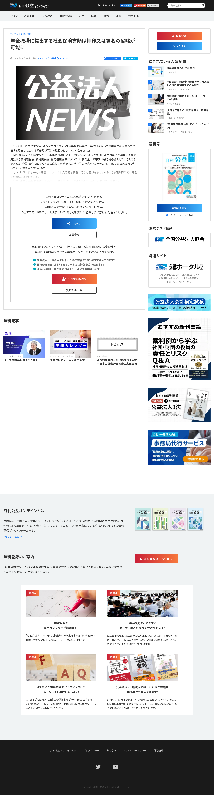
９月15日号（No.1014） (57, 58)
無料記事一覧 (74, 292)
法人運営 (45, 15)
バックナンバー (91, 752)
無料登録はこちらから (171, 561)
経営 (97, 15)
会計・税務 (62, 15)
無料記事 (121, 15)
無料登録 (123, 5)
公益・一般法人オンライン (33, 5)
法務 (87, 15)
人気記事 (29, 15)
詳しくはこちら (13, 539)
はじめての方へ (72, 5)
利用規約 (159, 752)
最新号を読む (180, 209)
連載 (108, 15)
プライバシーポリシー (135, 752)
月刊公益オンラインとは (63, 752)
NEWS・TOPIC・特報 (21, 33)
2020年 (40, 58)
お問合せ (148, 5)
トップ (14, 15)
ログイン (98, 5)
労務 (76, 15)
